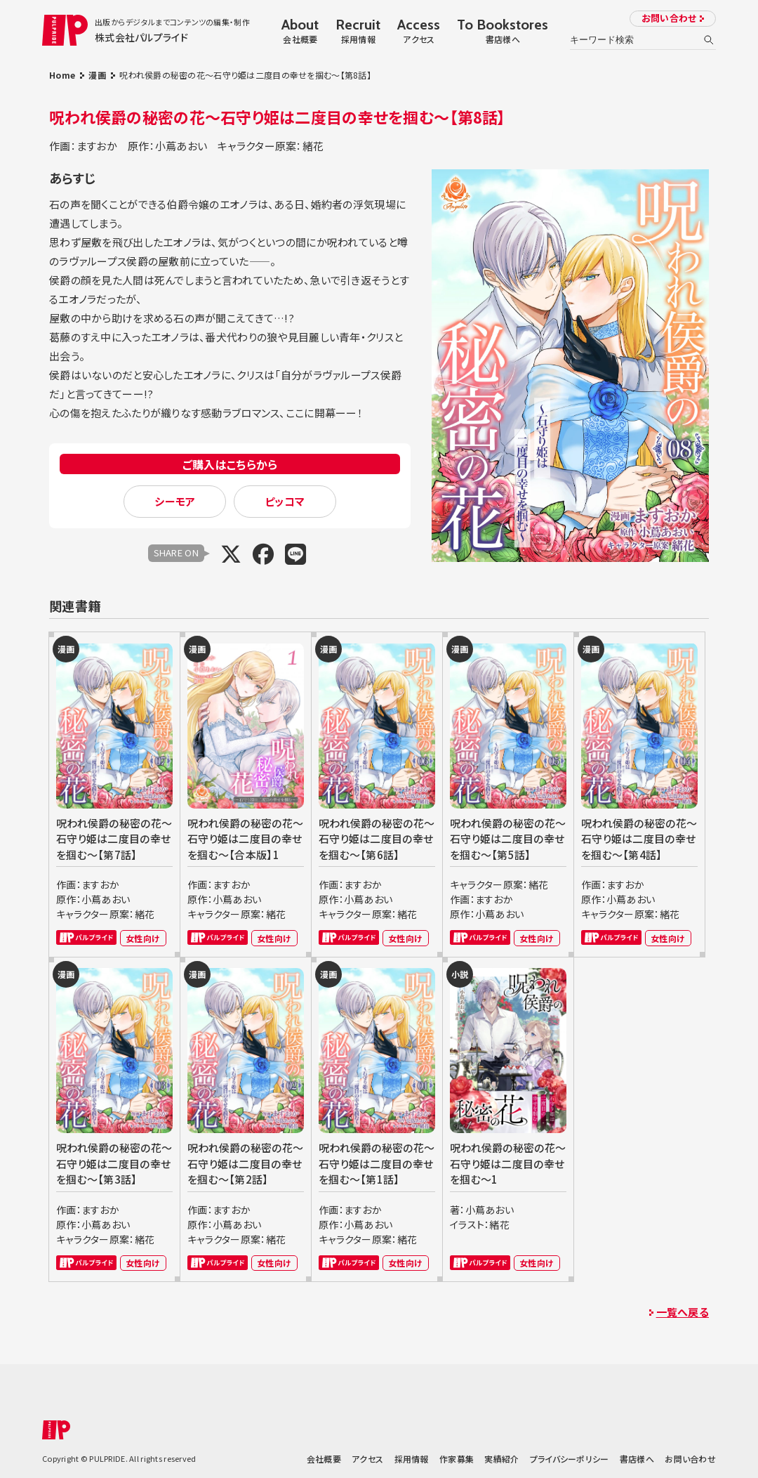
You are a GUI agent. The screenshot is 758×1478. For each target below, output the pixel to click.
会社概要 (324, 1459)
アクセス (367, 1459)
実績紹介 (501, 1459)
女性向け (143, 938)
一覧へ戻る (682, 1311)
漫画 (97, 75)
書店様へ (637, 1459)
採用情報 (411, 1459)
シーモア (174, 501)
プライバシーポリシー (569, 1459)
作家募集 (456, 1459)
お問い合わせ (669, 18)
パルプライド (86, 937)
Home (62, 75)
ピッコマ (285, 501)
